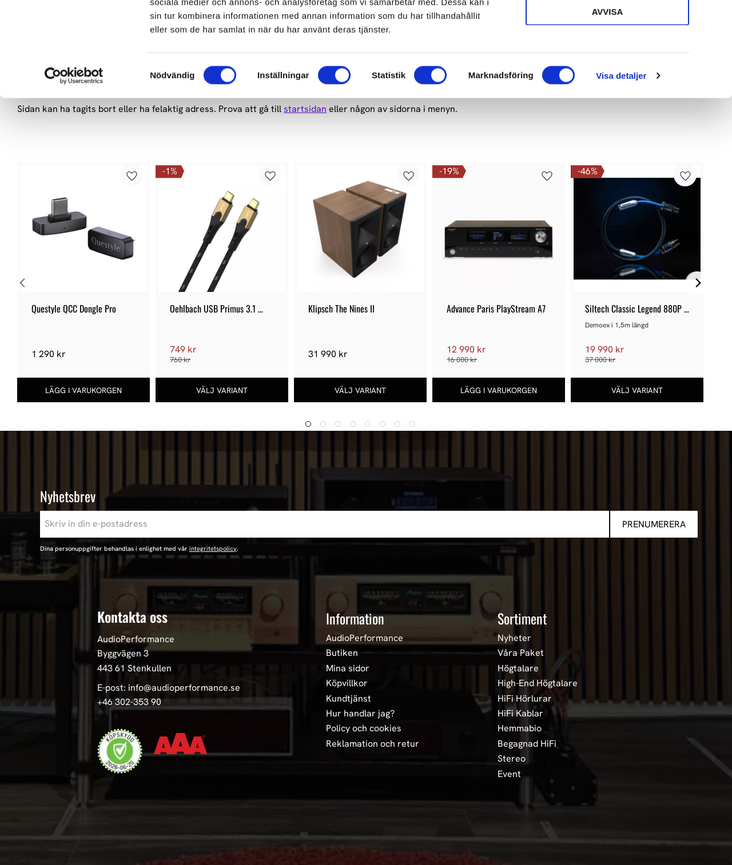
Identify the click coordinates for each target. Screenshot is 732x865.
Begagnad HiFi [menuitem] (527, 744)
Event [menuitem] (509, 774)
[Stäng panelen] (714, 18)
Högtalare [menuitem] (518, 668)
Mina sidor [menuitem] (347, 668)
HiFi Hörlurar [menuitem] (525, 699)
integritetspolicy (213, 548)
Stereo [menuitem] (512, 759)
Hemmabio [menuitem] (520, 728)
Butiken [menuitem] (342, 653)
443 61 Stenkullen (134, 668)
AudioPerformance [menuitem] (364, 638)
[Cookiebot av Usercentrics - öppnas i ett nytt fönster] (74, 156)
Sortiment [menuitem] (522, 618)
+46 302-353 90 (129, 702)
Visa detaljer (621, 156)
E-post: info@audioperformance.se (168, 688)
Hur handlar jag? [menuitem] (360, 713)
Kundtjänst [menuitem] (348, 699)
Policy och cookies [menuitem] (363, 728)
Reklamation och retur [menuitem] (372, 744)
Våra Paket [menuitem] (521, 653)
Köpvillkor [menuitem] (347, 683)
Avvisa (607, 92)
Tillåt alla (607, 28)
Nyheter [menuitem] (514, 638)
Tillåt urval (607, 60)
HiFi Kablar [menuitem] (520, 713)
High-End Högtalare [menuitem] (538, 683)
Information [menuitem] (355, 618)
